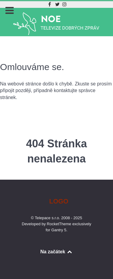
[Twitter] (58, 4)
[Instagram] (64, 4)
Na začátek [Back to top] (56, 251)
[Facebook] (50, 4)
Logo (58, 201)
